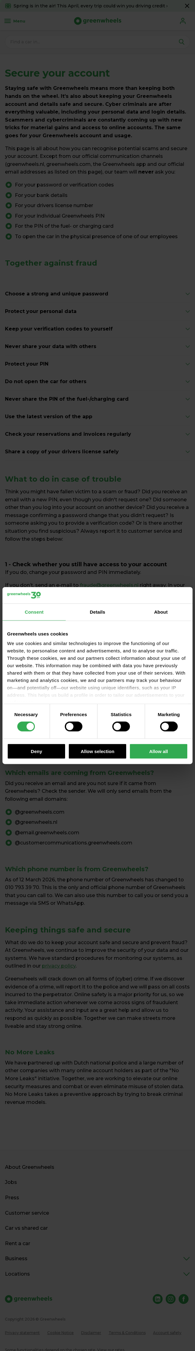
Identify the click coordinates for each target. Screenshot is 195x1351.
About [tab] (161, 611)
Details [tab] (97, 611)
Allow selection (97, 751)
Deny (36, 751)
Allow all (158, 751)
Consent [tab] (34, 611)
